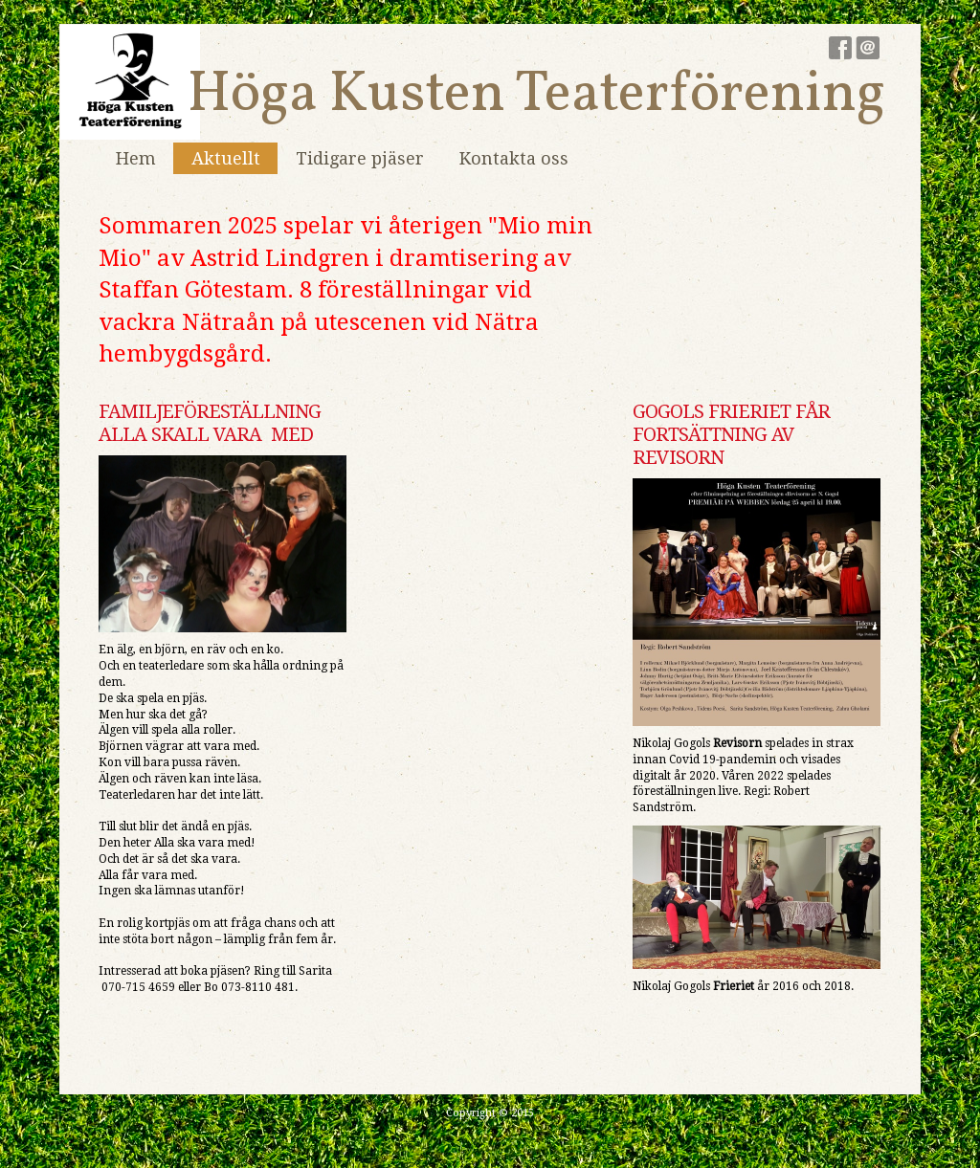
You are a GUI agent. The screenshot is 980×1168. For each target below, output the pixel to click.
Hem (136, 158)
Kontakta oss (513, 158)
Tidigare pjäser (360, 158)
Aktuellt (225, 158)
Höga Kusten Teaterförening (536, 95)
